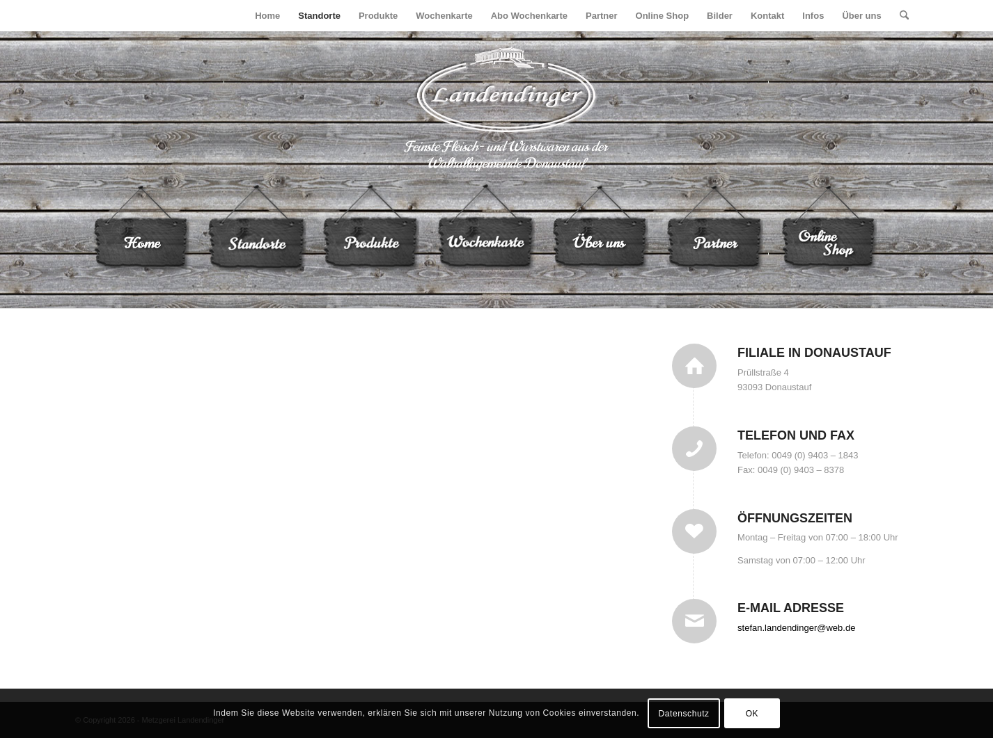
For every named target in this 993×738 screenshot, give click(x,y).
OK (752, 714)
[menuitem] (267, 15)
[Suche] (904, 15)
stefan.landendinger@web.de (796, 628)
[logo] (496, 107)
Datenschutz (683, 714)
